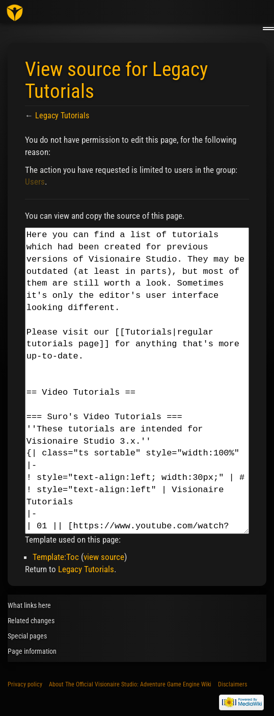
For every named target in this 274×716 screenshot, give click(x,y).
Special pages (27, 636)
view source (104, 557)
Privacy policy (25, 684)
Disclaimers (232, 684)
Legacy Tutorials (62, 115)
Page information (32, 651)
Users (35, 181)
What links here (29, 605)
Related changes (31, 621)
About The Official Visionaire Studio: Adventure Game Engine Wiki (130, 684)
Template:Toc (56, 557)
